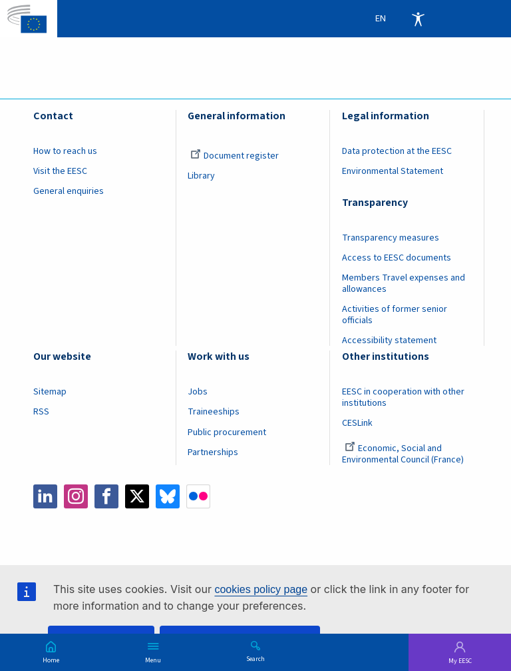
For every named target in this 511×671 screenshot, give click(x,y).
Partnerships (213, 452)
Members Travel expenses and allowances (403, 283)
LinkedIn (45, 496)
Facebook (106, 496)
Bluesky (168, 496)
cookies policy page (260, 589)
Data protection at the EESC (397, 151)
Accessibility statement (389, 340)
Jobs (198, 391)
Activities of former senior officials (394, 315)
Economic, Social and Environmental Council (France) (404, 454)
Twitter (137, 496)
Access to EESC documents (396, 258)
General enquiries (68, 191)
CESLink (357, 423)
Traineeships (214, 411)
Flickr (198, 496)
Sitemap (50, 391)
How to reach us (65, 151)
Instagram (76, 496)
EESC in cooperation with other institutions (403, 397)
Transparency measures (390, 238)
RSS (41, 411)
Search (255, 658)
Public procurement (227, 432)
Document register (234, 156)
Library (201, 176)
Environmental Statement (392, 171)
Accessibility (417, 18)
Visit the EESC (60, 171)
